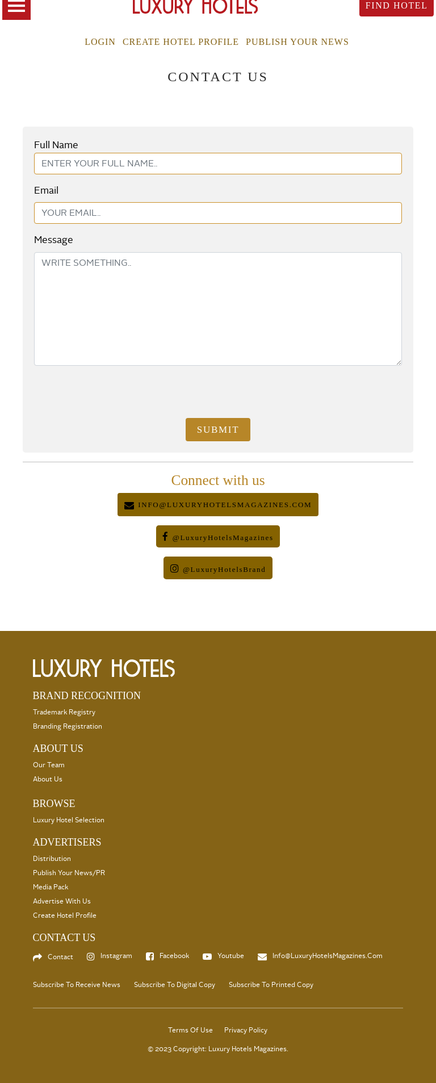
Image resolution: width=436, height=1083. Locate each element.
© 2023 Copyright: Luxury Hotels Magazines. (218, 1049)
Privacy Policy (245, 1030)
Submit (218, 429)
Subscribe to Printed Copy (271, 985)
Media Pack (50, 887)
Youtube (230, 956)
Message (53, 239)
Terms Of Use (190, 1030)
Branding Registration (67, 726)
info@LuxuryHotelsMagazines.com (327, 956)
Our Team (49, 765)
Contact (60, 957)
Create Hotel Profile (181, 42)
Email (46, 190)
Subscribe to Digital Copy (174, 985)
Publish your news (297, 42)
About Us (47, 779)
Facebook (174, 956)
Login (100, 42)
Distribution (52, 859)
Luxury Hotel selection (68, 820)
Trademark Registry (64, 712)
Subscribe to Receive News (76, 985)
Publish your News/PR (69, 873)
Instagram (116, 956)
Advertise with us (62, 901)
